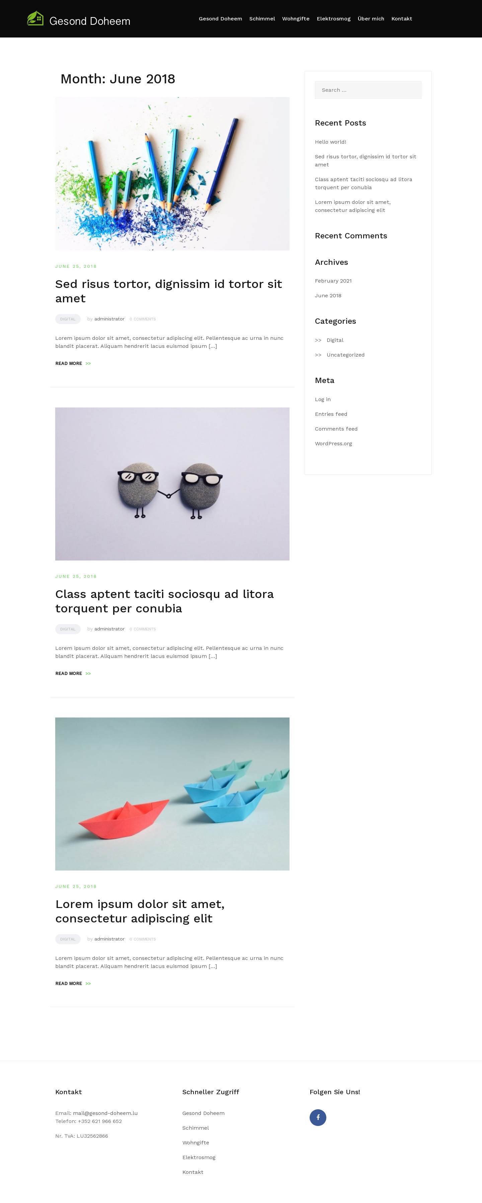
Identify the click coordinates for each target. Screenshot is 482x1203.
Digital (68, 319)
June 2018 (328, 295)
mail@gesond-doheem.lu (105, 1113)
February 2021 (333, 281)
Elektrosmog (334, 18)
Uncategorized (346, 355)
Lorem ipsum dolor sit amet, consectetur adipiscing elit (140, 911)
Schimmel (262, 18)
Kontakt (401, 18)
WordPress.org (333, 443)
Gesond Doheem (220, 18)
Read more (73, 363)
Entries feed (331, 414)
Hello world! (330, 142)
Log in (323, 399)
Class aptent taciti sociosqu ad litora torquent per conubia (164, 601)
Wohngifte (296, 18)
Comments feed (336, 429)
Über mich (371, 18)
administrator (109, 318)
